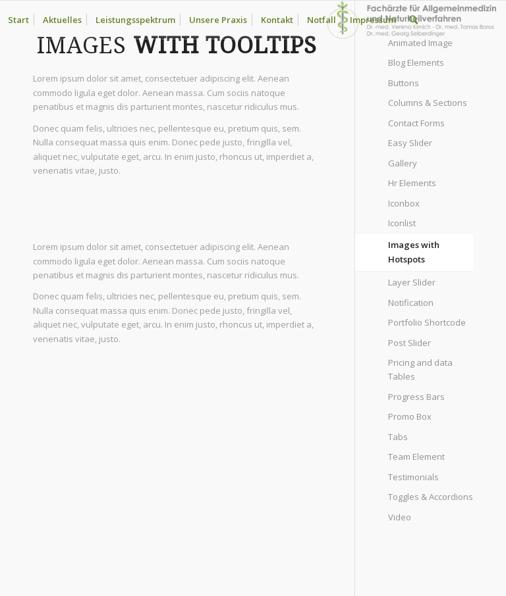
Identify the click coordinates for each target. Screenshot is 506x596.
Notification (411, 303)
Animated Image (420, 43)
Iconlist (402, 223)
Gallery (402, 163)
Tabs (398, 437)
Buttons (403, 83)
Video (399, 517)
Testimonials (413, 477)
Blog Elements (416, 62)
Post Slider (409, 343)
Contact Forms (416, 123)
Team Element (416, 456)
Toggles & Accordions (430, 497)
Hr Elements (412, 183)
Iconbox (404, 203)
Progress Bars (416, 397)
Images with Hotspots (413, 251)
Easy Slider (410, 143)
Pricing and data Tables (420, 369)
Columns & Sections (427, 103)
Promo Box (410, 416)
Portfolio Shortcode (427, 322)
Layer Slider (412, 282)
